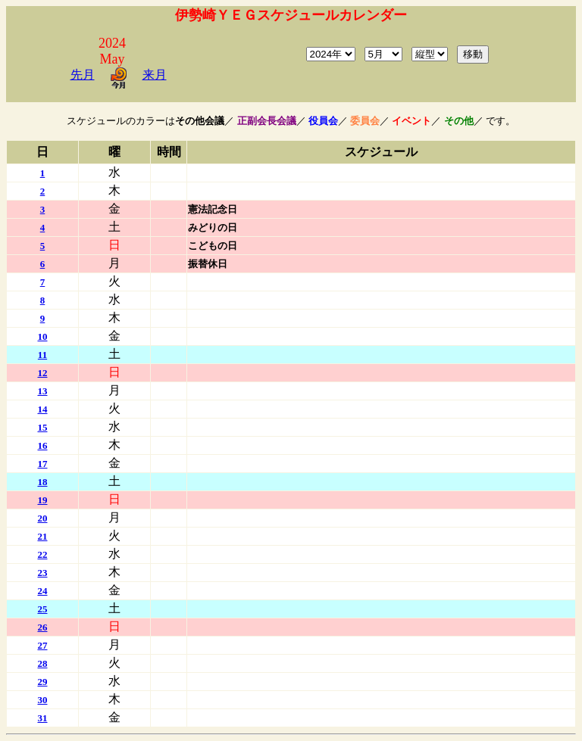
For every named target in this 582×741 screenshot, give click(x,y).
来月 (154, 74)
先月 (82, 74)
